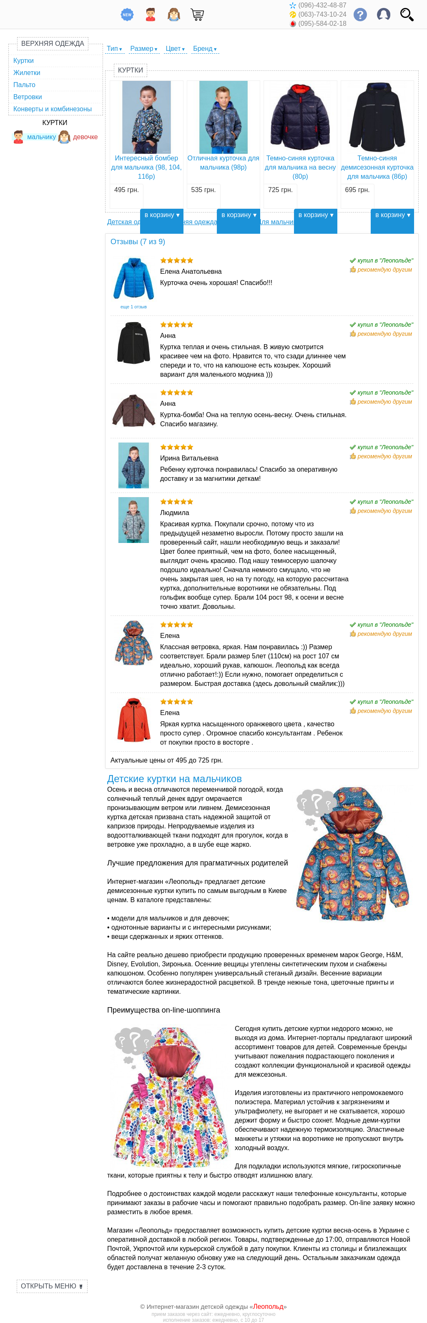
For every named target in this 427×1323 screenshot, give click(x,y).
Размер (142, 48)
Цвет (173, 48)
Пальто (24, 84)
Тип (112, 48)
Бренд (202, 48)
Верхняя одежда (52, 43)
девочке (78, 136)
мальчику (34, 136)
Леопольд (268, 1306)
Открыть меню (52, 1286)
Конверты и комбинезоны (52, 109)
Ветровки (27, 96)
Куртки (23, 60)
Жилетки (26, 72)
